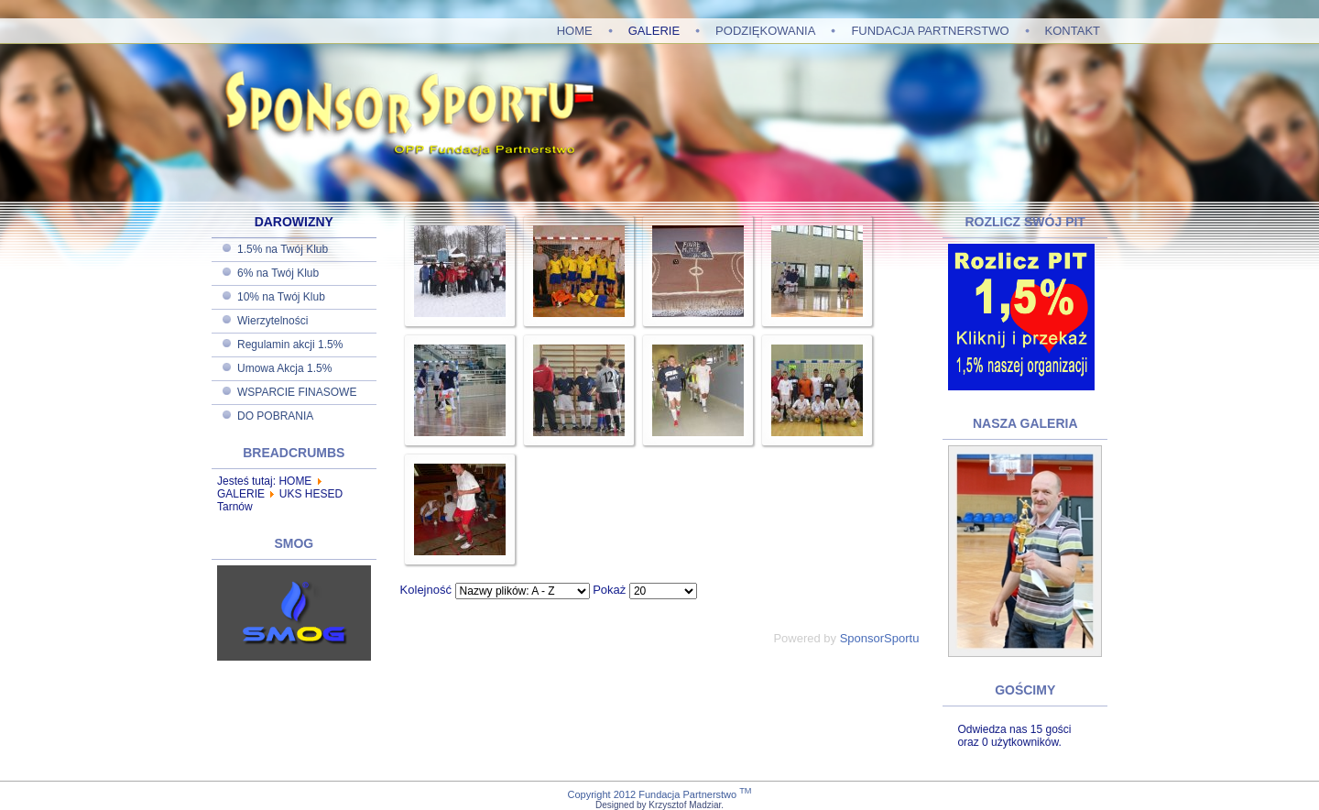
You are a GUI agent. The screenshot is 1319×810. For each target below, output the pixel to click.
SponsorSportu (880, 638)
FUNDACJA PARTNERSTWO (929, 31)
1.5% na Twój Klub (282, 249)
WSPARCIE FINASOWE (296, 392)
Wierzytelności (272, 320)
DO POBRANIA (275, 416)
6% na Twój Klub (278, 273)
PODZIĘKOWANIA (765, 31)
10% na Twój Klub (281, 296)
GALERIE (654, 31)
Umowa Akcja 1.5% (284, 368)
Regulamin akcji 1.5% (290, 344)
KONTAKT (1072, 31)
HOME (575, 31)
